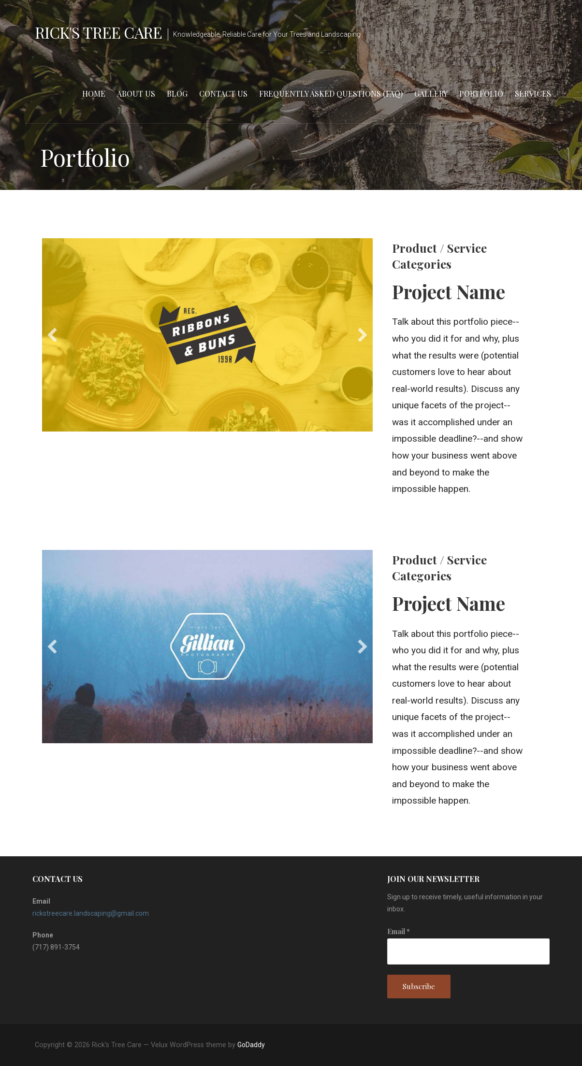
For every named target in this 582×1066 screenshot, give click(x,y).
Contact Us (223, 93)
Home (93, 93)
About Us (136, 93)
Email (398, 931)
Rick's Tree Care (98, 32)
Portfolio (481, 93)
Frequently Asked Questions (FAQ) (331, 93)
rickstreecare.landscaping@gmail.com (90, 913)
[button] (52, 335)
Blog (177, 93)
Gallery (431, 93)
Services (533, 93)
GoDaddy (251, 1045)
